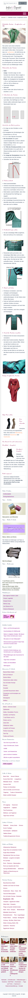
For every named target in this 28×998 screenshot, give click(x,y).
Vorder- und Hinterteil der (10, 751)
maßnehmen (10, 52)
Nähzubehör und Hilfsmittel (10, 517)
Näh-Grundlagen (7, 561)
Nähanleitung (18, 432)
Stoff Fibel (11, 981)
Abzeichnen (13, 434)
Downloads (18, 981)
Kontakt (21, 986)
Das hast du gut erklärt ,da (11, 742)
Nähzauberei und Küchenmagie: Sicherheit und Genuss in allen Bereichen (23, 950)
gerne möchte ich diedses (10, 754)
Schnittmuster (11, 979)
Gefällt (5, 748)
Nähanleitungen (21, 979)
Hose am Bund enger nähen (10, 586)
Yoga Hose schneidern (10, 659)
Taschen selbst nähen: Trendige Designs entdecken (14, 948)
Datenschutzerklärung (11, 986)
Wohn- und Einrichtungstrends (12, 628)
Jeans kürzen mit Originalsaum (11, 588)
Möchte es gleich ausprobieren (12, 757)
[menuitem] (14, 672)
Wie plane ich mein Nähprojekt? (12, 639)
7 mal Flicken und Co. (8, 581)
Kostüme (4, 981)
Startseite (3, 17)
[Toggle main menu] (14, 14)
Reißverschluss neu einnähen (10, 589)
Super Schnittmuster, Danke (11, 745)
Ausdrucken (7, 436)
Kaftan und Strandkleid (10, 662)
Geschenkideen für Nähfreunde (12, 631)
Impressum (17, 984)
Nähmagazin (7, 665)
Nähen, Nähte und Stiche (9, 537)
